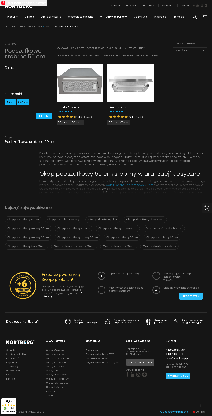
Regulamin (92, 350)
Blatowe (128, 55)
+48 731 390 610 (175, 354)
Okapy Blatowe (54, 387)
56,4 (23, 102)
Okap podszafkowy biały (103, 219)
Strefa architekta (51, 16)
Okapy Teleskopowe (57, 382)
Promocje (178, 16)
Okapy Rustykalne (56, 362)
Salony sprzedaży (140, 362)
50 (10, 102)
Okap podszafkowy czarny (63, 219)
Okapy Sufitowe (55, 366)
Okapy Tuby (52, 370)
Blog (8, 374)
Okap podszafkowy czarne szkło (117, 228)
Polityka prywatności (97, 358)
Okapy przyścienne (68, 55)
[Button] (105, 191)
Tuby (142, 48)
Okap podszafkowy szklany (73, 228)
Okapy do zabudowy (57, 378)
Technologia (13, 366)
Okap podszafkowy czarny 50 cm (77, 237)
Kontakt (10, 378)
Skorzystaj (191, 296)
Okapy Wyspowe (55, 350)
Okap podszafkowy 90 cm (23, 219)
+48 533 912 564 (176, 350)
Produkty (12, 16)
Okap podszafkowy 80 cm (118, 246)
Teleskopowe (112, 55)
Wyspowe (62, 48)
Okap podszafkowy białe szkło (164, 228)
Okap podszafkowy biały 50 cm (145, 219)
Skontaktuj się (178, 375)
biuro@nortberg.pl (177, 358)
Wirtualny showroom (113, 16)
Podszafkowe (35, 26)
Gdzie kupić (141, 16)
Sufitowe (130, 48)
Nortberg (11, 26)
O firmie (29, 16)
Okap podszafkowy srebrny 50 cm (62, 26)
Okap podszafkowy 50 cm (122, 237)
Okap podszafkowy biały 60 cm (26, 246)
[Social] (127, 374)
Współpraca (13, 370)
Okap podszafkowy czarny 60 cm (74, 246)
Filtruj (43, 115)
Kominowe (77, 48)
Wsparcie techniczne (80, 16)
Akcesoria (143, 55)
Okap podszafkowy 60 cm (162, 237)
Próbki (156, 55)
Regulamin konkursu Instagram (103, 362)
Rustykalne (114, 48)
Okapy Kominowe (55, 354)
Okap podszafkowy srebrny (159, 246)
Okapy (22, 26)
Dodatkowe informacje (174, 411)
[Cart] (205, 17)
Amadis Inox (117, 107)
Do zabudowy (92, 55)
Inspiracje (160, 16)
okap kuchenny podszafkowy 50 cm (129, 185)
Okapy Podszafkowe (57, 358)
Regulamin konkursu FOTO (100, 354)
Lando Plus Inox (68, 107)
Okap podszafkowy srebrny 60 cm (28, 237)
